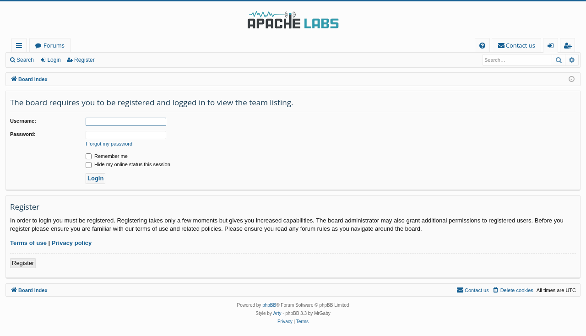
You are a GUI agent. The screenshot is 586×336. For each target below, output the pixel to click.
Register (84, 60)
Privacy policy (72, 242)
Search (25, 60)
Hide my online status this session (128, 164)
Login (53, 60)
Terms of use (28, 242)
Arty (277, 313)
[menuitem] (482, 45)
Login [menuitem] (552, 47)
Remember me (107, 156)
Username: (23, 121)
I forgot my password (109, 143)
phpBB (269, 305)
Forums (54, 45)
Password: (23, 134)
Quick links (21, 47)
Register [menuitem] (569, 47)
